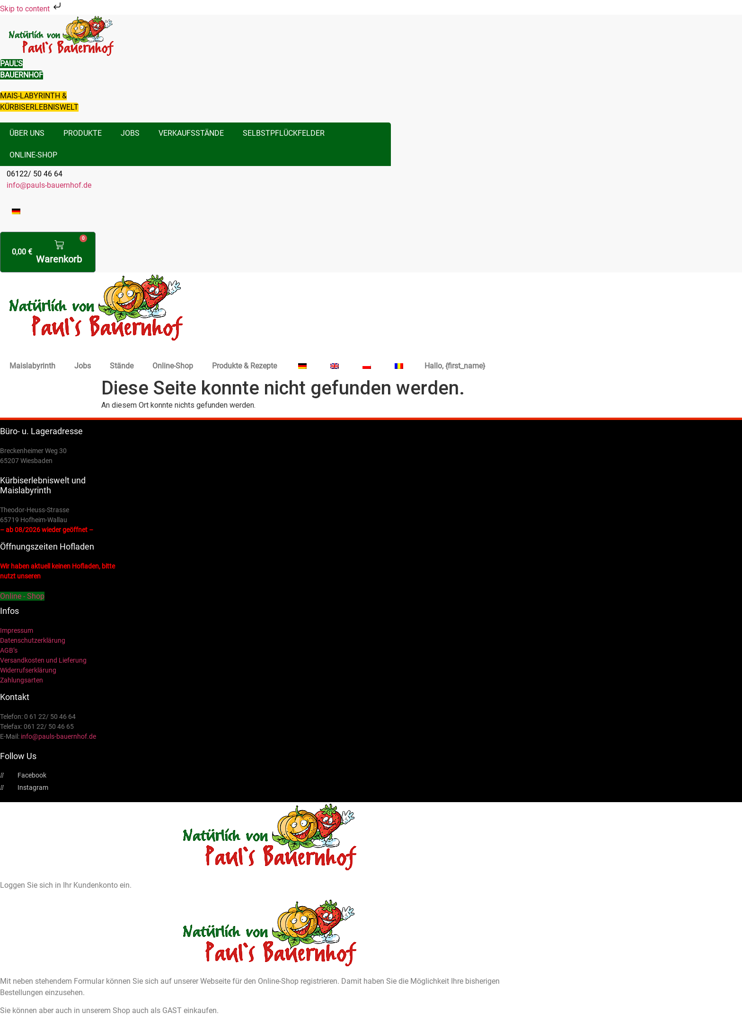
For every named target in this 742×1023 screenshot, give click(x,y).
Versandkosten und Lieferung (43, 660)
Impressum (16, 630)
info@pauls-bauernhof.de (49, 185)
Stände (121, 365)
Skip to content (31, 8)
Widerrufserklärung (28, 670)
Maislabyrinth (32, 365)
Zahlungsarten (21, 680)
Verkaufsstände (191, 133)
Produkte (82, 133)
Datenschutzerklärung (32, 640)
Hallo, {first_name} (454, 365)
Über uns (26, 133)
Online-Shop (33, 154)
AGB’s (9, 650)
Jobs (130, 133)
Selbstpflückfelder (284, 133)
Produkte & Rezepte (244, 365)
